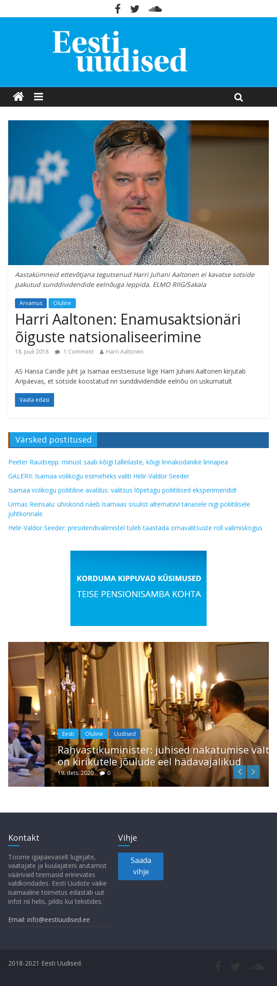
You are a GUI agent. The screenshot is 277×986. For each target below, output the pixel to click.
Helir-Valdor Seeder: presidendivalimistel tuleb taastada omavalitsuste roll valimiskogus (135, 527)
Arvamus (31, 303)
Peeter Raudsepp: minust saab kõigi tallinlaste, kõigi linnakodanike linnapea (118, 462)
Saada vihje (141, 866)
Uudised (149, 734)
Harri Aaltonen (124, 351)
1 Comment (74, 351)
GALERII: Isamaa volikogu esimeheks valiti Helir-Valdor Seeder (98, 476)
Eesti (92, 734)
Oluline (62, 303)
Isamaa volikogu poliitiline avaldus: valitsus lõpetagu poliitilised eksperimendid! (122, 490)
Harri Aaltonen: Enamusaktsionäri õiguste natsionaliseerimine (128, 327)
